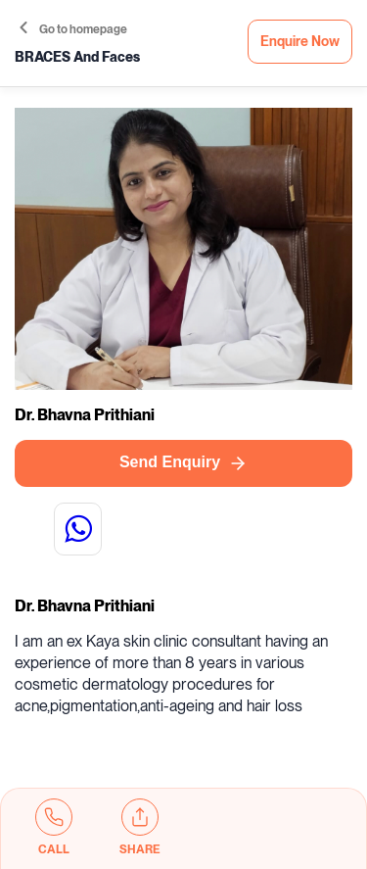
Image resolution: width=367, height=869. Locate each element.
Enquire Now (300, 41)
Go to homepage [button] (73, 29)
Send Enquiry (183, 463)
